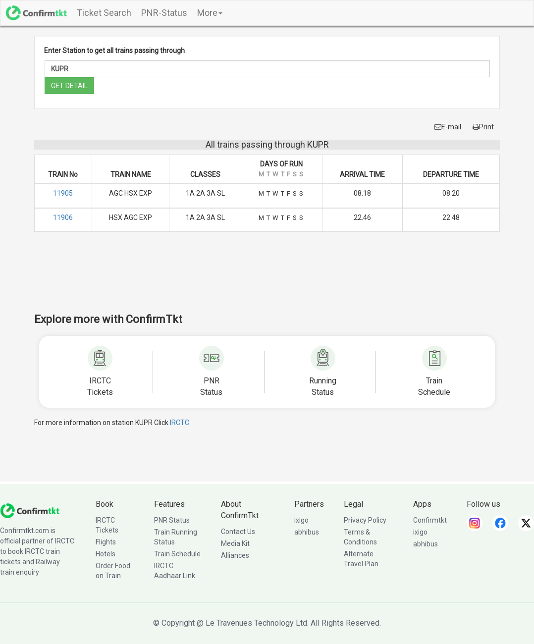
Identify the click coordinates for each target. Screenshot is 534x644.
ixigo (301, 520)
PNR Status (172, 520)
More (209, 12)
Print (483, 127)
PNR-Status (164, 12)
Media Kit (235, 543)
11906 (63, 217)
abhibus (306, 532)
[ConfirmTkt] (29, 510)
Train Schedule (177, 554)
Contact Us (238, 532)
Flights (106, 542)
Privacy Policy (365, 520)
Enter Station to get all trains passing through (114, 50)
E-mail (447, 127)
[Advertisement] (267, 279)
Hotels (105, 554)
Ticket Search (104, 12)
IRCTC (179, 423)
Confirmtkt (430, 520)
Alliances (235, 555)
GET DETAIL (69, 86)
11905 (63, 193)
